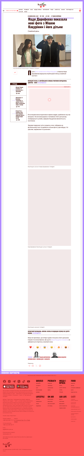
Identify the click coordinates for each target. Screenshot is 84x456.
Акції (25, 11)
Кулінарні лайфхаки (75, 387)
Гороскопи (50, 387)
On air (63, 9)
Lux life (21, 11)
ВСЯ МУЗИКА (50, 399)
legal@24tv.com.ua (8, 429)
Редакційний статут (76, 409)
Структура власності (73, 403)
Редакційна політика (76, 411)
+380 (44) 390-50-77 (8, 425)
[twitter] (36, 366)
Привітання (38, 401)
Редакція (73, 421)
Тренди (61, 392)
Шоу (37, 387)
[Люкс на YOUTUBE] (12, 11)
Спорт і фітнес (62, 387)
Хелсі (72, 390)
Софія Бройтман (56, 16)
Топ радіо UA (69, 9)
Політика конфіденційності (75, 406)
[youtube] (28, 381)
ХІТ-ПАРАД (50, 405)
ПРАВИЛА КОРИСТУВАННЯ (74, 400)
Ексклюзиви (39, 390)
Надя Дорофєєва (45, 357)
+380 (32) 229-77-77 (8, 420)
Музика (38, 392)
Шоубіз (21, 9)
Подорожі (38, 405)
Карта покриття (63, 405)
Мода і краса (37, 9)
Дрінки (72, 385)
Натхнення (46, 9)
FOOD (51, 9)
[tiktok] (23, 381)
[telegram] (29, 366)
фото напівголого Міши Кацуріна (46, 72)
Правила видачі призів (74, 414)
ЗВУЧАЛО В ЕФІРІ (51, 403)
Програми (61, 401)
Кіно (31, 9)
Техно (37, 403)
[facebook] (33, 366)
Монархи (38, 383)
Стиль (60, 390)
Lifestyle (57, 9)
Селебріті (47, 359)
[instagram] (9, 381)
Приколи (50, 383)
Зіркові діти (40, 359)
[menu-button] (3, 10)
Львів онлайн (62, 408)
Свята (49, 390)
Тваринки (50, 385)
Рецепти (73, 383)
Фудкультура (74, 392)
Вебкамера (61, 403)
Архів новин (74, 419)
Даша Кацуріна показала (59, 340)
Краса (60, 385)
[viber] (40, 366)
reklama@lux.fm (7, 434)
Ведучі (60, 399)
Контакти (73, 417)
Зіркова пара (32, 359)
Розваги (26, 9)
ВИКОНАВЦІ (50, 401)
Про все (38, 399)
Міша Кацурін (62, 357)
